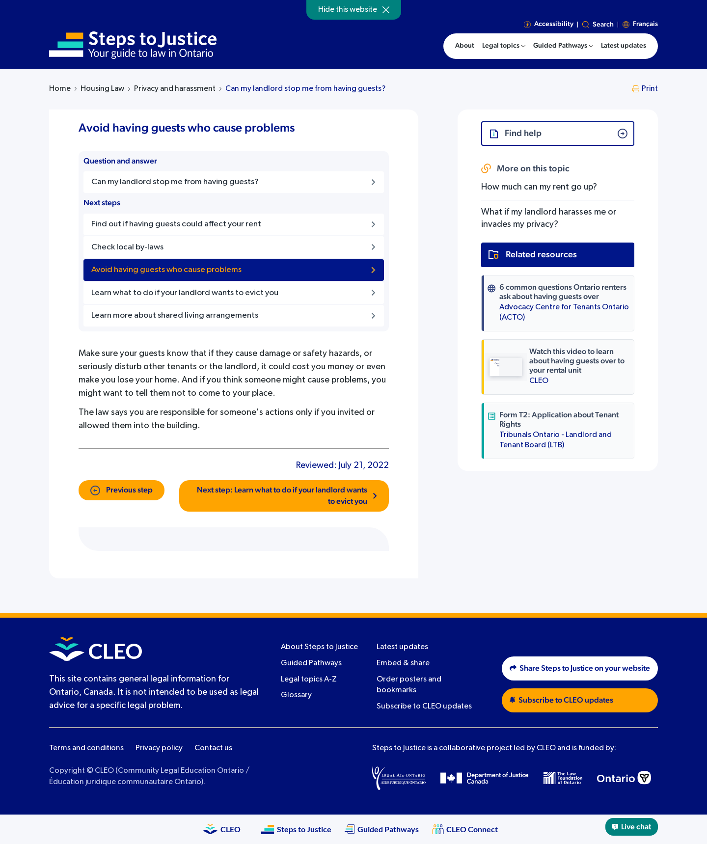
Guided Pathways (311, 663)
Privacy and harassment (175, 89)
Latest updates (402, 647)
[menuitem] (503, 46)
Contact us (213, 748)
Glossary (296, 695)
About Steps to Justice (319, 647)
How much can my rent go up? (539, 187)
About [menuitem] (464, 45)
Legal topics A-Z (309, 679)
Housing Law (102, 89)
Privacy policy (159, 748)
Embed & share (403, 663)
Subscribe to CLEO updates (424, 706)
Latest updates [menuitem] (623, 45)
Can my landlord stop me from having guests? (305, 89)
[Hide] (386, 10)
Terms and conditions (86, 748)
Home (60, 89)
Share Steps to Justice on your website (580, 668)
